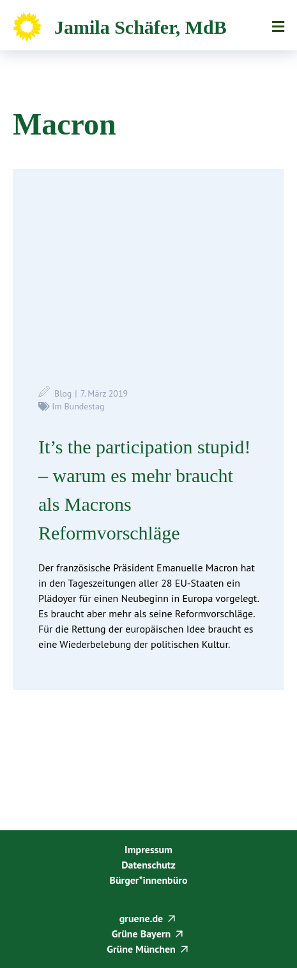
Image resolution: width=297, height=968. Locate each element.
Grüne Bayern (141, 933)
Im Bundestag (78, 406)
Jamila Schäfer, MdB (140, 27)
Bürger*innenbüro (148, 880)
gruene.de (141, 918)
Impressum (148, 849)
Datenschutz (148, 864)
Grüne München (141, 948)
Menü (278, 27)
